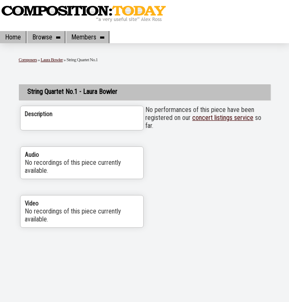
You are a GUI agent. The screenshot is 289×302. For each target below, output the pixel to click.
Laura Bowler (52, 59)
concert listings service (222, 118)
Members (87, 37)
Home (13, 37)
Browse (46, 37)
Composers (28, 59)
